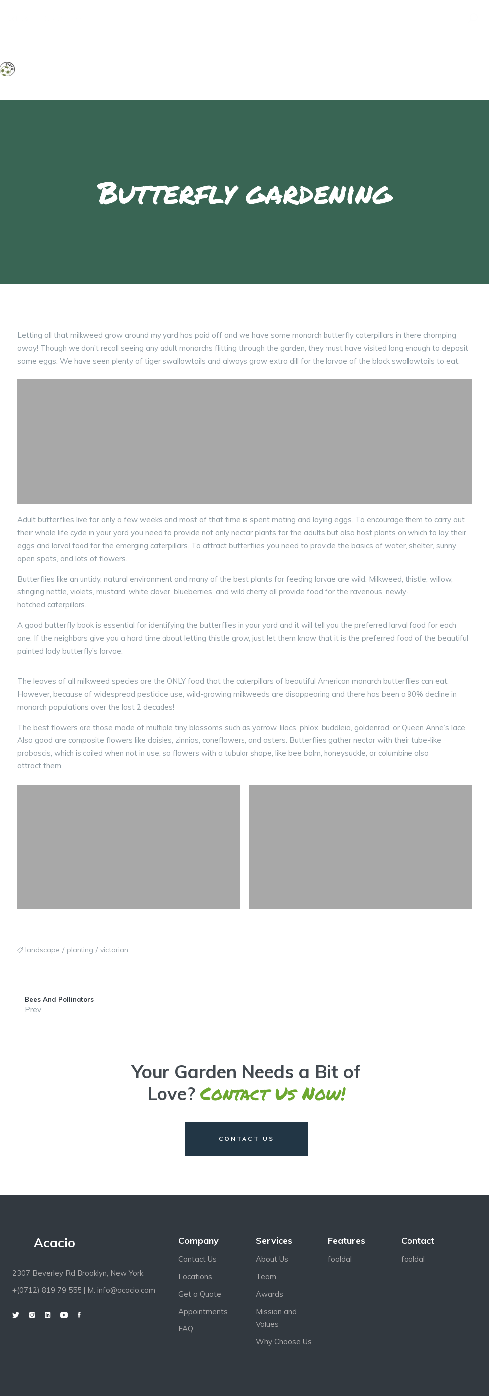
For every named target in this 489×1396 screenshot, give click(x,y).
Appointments (203, 1312)
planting (80, 949)
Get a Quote (199, 1295)
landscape (42, 949)
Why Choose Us (284, 1342)
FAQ (185, 1329)
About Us (272, 1260)
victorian (114, 949)
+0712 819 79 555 (59, 18)
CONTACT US (247, 1139)
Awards (269, 1295)
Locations (195, 1277)
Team (266, 1277)
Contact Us (197, 1260)
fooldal (340, 1260)
